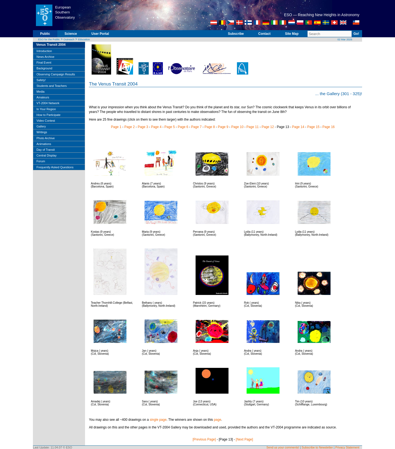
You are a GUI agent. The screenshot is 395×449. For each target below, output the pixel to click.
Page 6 (183, 127)
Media (40, 91)
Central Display (46, 155)
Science (70, 34)
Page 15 (313, 127)
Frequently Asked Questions (55, 167)
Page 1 (116, 127)
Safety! (41, 80)
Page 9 (223, 127)
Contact (264, 34)
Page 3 (143, 127)
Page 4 (156, 127)
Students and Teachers (51, 85)
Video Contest (45, 120)
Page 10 (237, 127)
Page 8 (210, 127)
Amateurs (42, 97)
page (217, 420)
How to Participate (48, 114)
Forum (40, 161)
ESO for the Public (49, 39)
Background (44, 68)
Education (84, 39)
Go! (356, 34)
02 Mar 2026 (344, 39)
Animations (43, 144)
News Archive (45, 56)
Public (45, 34)
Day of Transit (45, 149)
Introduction (44, 51)
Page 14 (298, 127)
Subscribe (236, 34)
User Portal (100, 34)
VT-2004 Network (47, 103)
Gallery (41, 126)
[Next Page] (244, 439)
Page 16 (328, 127)
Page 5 (169, 127)
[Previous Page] (204, 439)
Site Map (291, 34)
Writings (41, 132)
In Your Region (46, 109)
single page (158, 420)
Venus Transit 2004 (51, 45)
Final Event (43, 62)
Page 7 (196, 127)
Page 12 (268, 127)
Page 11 (252, 127)
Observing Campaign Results (55, 74)
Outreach (69, 39)
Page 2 (129, 127)
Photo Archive (45, 138)
